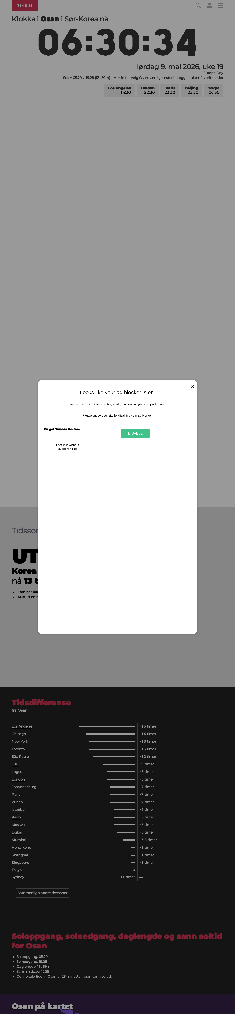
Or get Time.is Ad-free (62, 429)
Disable (135, 433)
